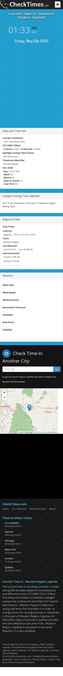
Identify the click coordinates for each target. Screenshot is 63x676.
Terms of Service (22, 659)
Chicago (9, 540)
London (9, 558)
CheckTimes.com (23, 656)
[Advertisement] (31, 92)
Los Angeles (12, 522)
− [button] (4, 397)
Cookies (51, 659)
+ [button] (4, 392)
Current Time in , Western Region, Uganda (30, 581)
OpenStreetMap (41, 432)
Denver (9, 531)
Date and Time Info (14, 131)
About (52, 508)
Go (56, 369)
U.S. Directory (19, 508)
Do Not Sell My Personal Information (31, 661)
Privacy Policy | (39, 659)
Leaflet (21, 432)
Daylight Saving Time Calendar (21, 196)
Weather (8, 275)
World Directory (38, 508)
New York (10, 549)
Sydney (9, 567)
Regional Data (11, 219)
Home (5, 508)
